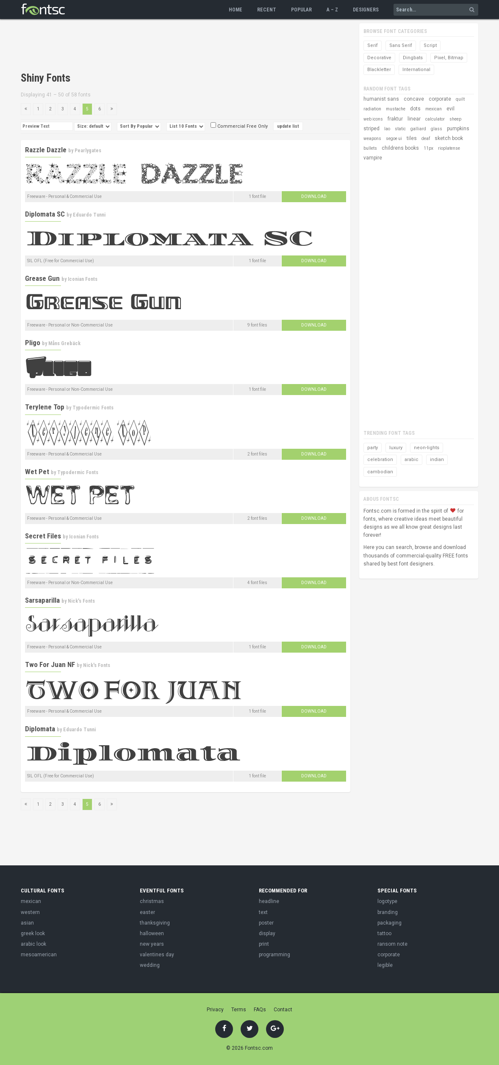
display (267, 933)
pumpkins (458, 129)
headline (269, 901)
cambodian (380, 472)
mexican (433, 109)
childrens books (400, 148)
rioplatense (449, 148)
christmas (152, 901)
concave (414, 99)
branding (387, 912)
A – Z (332, 10)
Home (235, 10)
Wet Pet (37, 471)
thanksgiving (155, 923)
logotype (387, 901)
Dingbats (413, 57)
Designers (366, 10)
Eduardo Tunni (89, 215)
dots (415, 109)
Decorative (379, 57)
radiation (372, 109)
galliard (418, 128)
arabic (412, 459)
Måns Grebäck (64, 343)
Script (430, 45)
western (30, 912)
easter (147, 912)
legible (385, 965)
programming (274, 955)
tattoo (384, 933)
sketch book (449, 138)
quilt (460, 99)
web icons (373, 119)
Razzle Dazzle (46, 149)
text (263, 912)
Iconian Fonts (82, 279)
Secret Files (43, 536)
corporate (440, 99)
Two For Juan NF (50, 664)
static (400, 128)
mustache (395, 109)
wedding (150, 965)
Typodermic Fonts (93, 408)
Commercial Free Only (239, 126)
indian (437, 459)
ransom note (392, 944)
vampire (372, 158)
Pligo (32, 342)
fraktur (395, 119)
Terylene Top (44, 407)
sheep (455, 119)
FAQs (260, 1010)
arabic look (33, 944)
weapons (372, 138)
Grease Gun (42, 278)
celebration (380, 459)
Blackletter (379, 69)
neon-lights (426, 447)
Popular (301, 10)
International (416, 69)
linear (414, 119)
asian (27, 923)
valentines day (157, 955)
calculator (435, 119)
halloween (152, 933)
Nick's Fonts (81, 601)
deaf (425, 138)
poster (266, 923)
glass (436, 128)
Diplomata (40, 729)
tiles (412, 138)
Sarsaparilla (42, 600)
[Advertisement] (175, 46)
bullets (370, 148)
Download (314, 196)
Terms (238, 1010)
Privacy (215, 1010)
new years (152, 944)
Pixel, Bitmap (448, 57)
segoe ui (394, 138)
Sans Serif (400, 45)
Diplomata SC (45, 214)
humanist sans (381, 99)
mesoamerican (39, 955)
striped (371, 129)
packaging (389, 923)
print (264, 944)
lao (387, 128)
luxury (395, 447)
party (372, 447)
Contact (283, 1010)
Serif (372, 45)
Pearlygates (88, 151)
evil (450, 109)
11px (428, 148)
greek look (33, 933)
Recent (266, 10)
